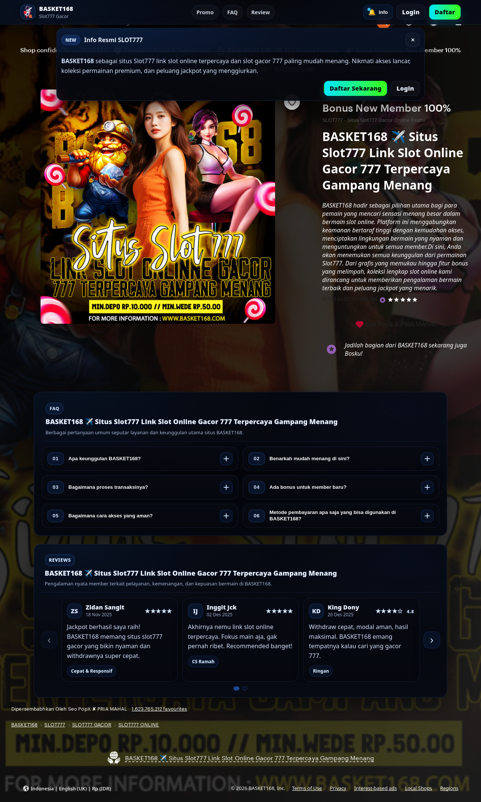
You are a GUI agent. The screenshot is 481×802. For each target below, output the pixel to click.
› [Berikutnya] (431, 640)
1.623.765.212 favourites (159, 709)
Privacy (338, 788)
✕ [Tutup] (413, 40)
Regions (449, 788)
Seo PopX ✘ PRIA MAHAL (396, 324)
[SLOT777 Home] (61, 12)
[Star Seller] (382, 300)
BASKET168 (24, 725)
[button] (66, 788)
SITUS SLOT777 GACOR (350, 299)
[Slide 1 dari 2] (236, 688)
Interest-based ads (375, 788)
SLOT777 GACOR (92, 725)
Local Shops (418, 788)
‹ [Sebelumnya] (49, 640)
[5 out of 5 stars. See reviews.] (403, 299)
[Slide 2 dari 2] (244, 688)
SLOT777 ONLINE (138, 725)
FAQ (232, 12)
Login (411, 12)
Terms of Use (307, 788)
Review (260, 12)
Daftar (445, 12)
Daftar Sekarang (355, 88)
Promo (205, 12)
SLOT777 (54, 725)
